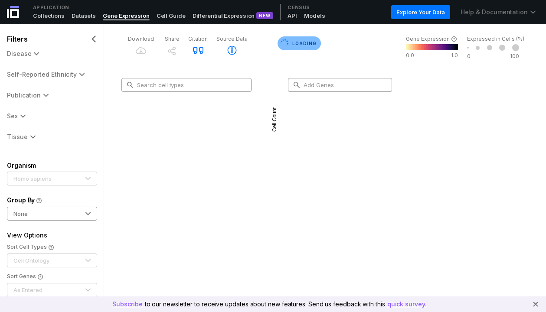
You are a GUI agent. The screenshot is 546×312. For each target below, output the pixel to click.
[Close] (535, 304)
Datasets (84, 15)
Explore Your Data (420, 12)
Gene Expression (126, 15)
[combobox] (190, 85)
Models (314, 15)
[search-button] (130, 84)
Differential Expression (224, 15)
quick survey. (407, 304)
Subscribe (127, 304)
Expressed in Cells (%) (495, 39)
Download (141, 39)
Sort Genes (25, 277)
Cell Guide (171, 15)
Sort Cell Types (30, 247)
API (292, 15)
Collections (49, 15)
